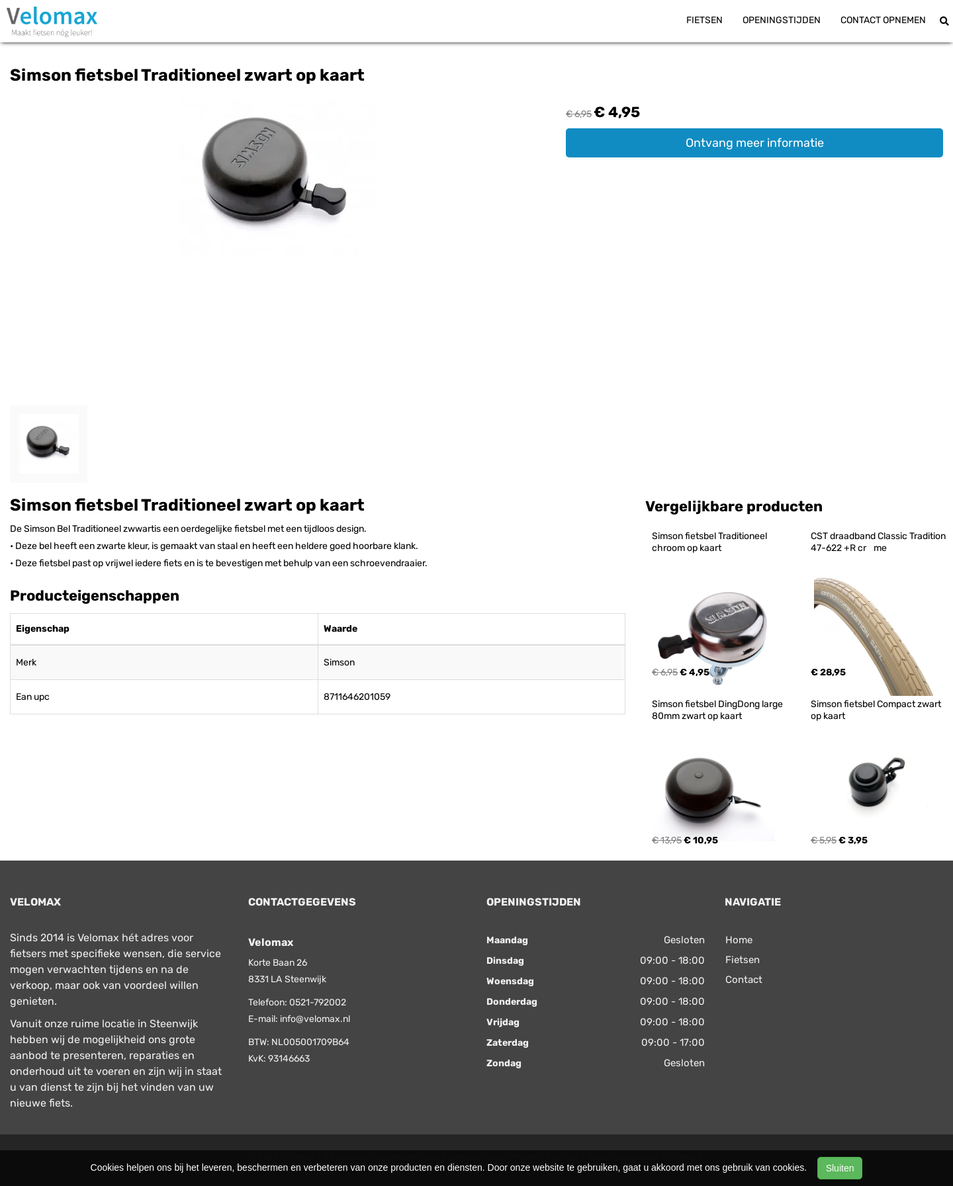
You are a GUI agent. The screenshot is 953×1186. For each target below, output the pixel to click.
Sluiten (840, 1168)
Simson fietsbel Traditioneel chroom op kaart (710, 542)
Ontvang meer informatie (755, 143)
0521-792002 (317, 1002)
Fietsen (704, 20)
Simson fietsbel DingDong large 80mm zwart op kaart (718, 710)
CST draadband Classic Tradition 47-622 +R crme (879, 542)
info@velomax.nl (315, 1019)
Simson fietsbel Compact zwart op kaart (877, 710)
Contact (743, 980)
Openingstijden (782, 20)
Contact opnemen (883, 20)
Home (738, 940)
